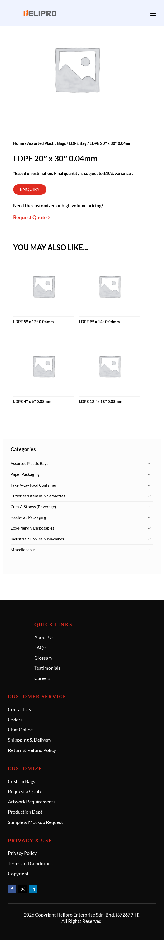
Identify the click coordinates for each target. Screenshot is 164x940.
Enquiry (30, 189)
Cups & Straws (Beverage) (33, 506)
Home (18, 143)
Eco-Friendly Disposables (32, 528)
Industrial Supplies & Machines (37, 538)
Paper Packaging (25, 474)
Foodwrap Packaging (28, 517)
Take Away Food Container (33, 485)
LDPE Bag (77, 143)
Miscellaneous (23, 549)
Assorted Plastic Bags (30, 463)
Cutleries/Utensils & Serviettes (38, 495)
